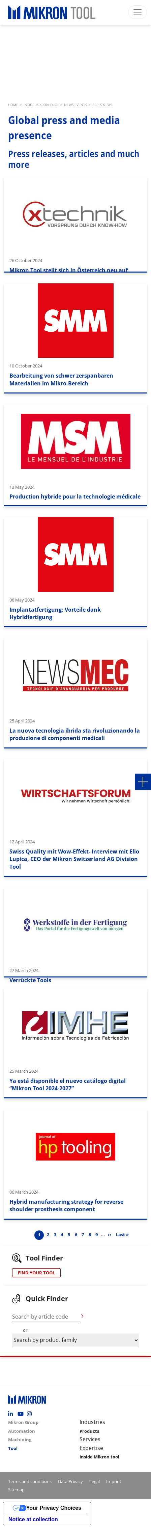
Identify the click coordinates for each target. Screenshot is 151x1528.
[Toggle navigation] (137, 12)
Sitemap (16, 1489)
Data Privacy (70, 1481)
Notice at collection (33, 1519)
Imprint (113, 1481)
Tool (13, 1448)
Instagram (31, 1414)
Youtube (22, 1414)
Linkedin (12, 1414)
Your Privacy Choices (53, 1508)
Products (89, 1431)
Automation (21, 1431)
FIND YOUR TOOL (36, 1273)
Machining (19, 1439)
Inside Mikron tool (99, 1457)
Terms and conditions (30, 1481)
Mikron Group (23, 1422)
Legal (94, 1481)
